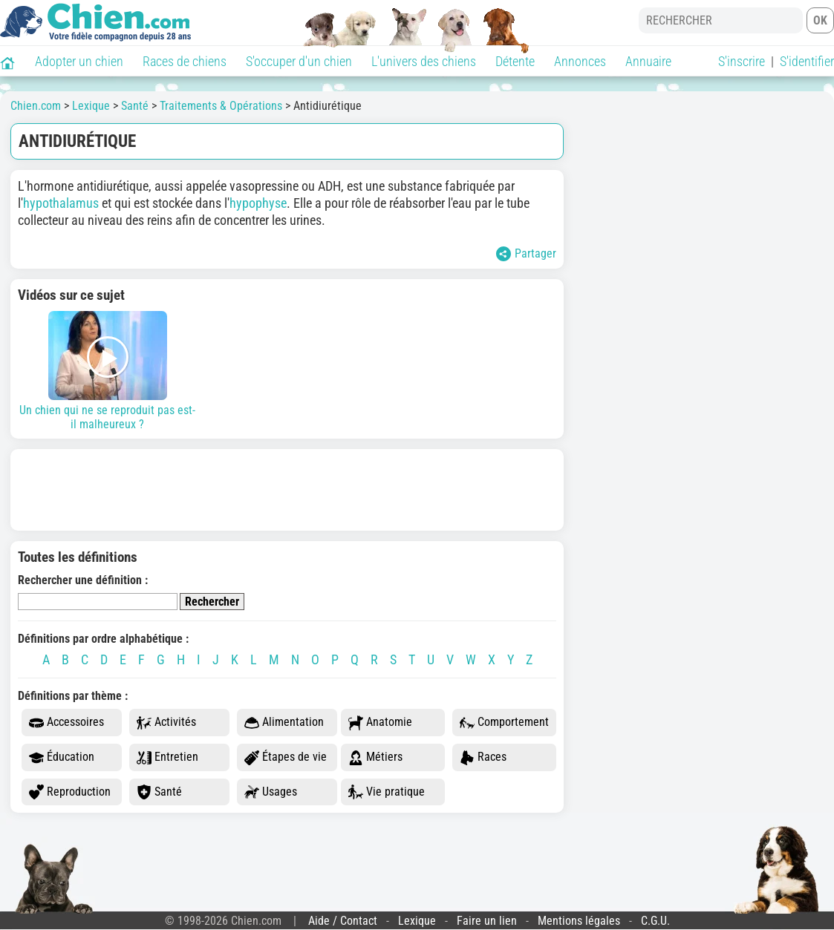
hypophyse (258, 203)
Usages (270, 792)
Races (483, 757)
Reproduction (70, 792)
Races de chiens (185, 61)
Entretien (167, 757)
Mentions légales (579, 921)
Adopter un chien (79, 61)
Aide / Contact (342, 921)
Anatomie (380, 722)
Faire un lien (487, 921)
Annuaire (648, 61)
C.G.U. (655, 921)
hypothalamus (61, 203)
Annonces (580, 61)
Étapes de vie (285, 757)
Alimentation (284, 722)
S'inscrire (741, 61)
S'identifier (807, 61)
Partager (526, 253)
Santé (159, 792)
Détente (515, 61)
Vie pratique (386, 792)
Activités (166, 722)
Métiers (375, 757)
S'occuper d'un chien (299, 61)
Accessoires (66, 722)
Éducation (61, 757)
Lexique (417, 921)
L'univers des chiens (423, 61)
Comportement (504, 722)
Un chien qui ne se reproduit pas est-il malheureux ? (108, 371)
